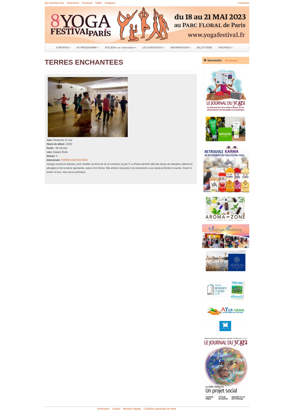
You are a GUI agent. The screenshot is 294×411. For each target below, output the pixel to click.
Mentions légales (132, 408)
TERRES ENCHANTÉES (74, 160)
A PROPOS (63, 47)
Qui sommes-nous (54, 3)
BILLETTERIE (204, 47)
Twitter (98, 3)
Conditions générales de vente (160, 408)
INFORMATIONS (180, 47)
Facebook (87, 3)
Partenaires (73, 3)
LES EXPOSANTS (153, 47)
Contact (116, 408)
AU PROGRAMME (87, 47)
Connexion (243, 3)
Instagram (110, 3)
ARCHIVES (225, 47)
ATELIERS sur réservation (121, 47)
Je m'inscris (231, 60)
